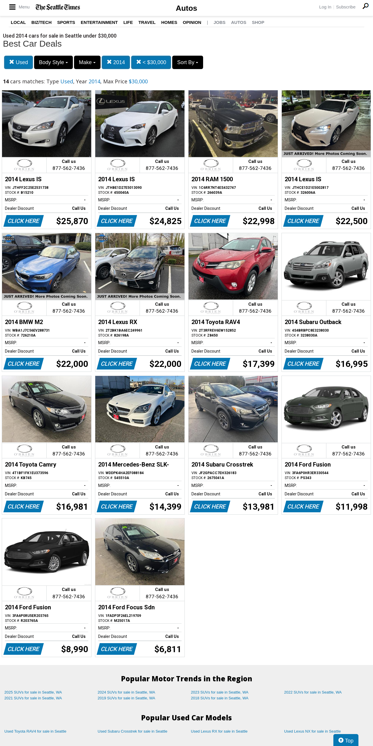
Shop (258, 22)
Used (18, 62)
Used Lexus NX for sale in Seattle (312, 731)
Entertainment (99, 22)
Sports (66, 22)
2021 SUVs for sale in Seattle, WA (33, 698)
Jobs (220, 22)
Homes (169, 22)
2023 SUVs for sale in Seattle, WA (220, 692)
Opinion (192, 22)
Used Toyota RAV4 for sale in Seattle (35, 731)
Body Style (53, 62)
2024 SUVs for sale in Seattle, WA (126, 692)
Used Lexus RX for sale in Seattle (219, 731)
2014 (116, 62)
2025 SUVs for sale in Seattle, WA (33, 692)
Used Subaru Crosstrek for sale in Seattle (132, 731)
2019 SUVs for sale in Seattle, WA (126, 698)
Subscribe (346, 6)
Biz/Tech (41, 22)
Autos (186, 8)
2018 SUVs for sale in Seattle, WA (220, 698)
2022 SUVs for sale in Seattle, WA (313, 692)
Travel (147, 22)
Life (128, 22)
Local (18, 22)
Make (87, 62)
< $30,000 (151, 62)
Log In (325, 6)
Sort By (187, 62)
